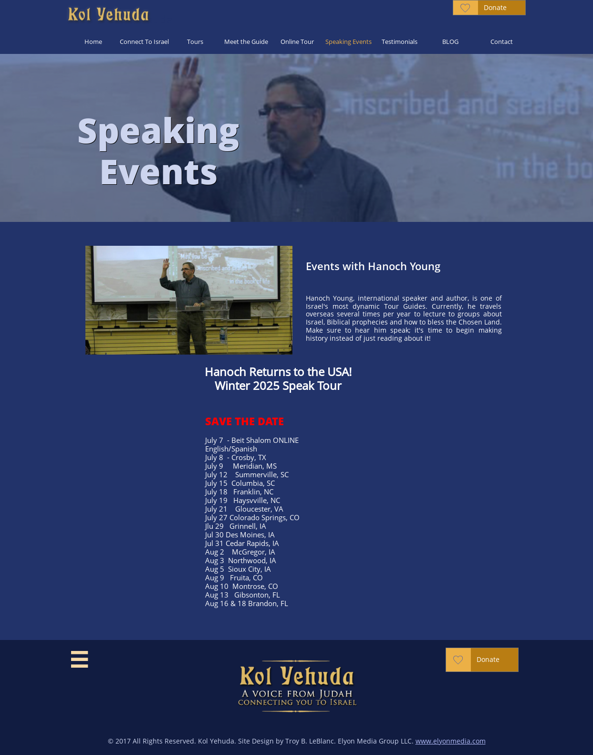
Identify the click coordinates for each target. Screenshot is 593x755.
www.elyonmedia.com (451, 740)
